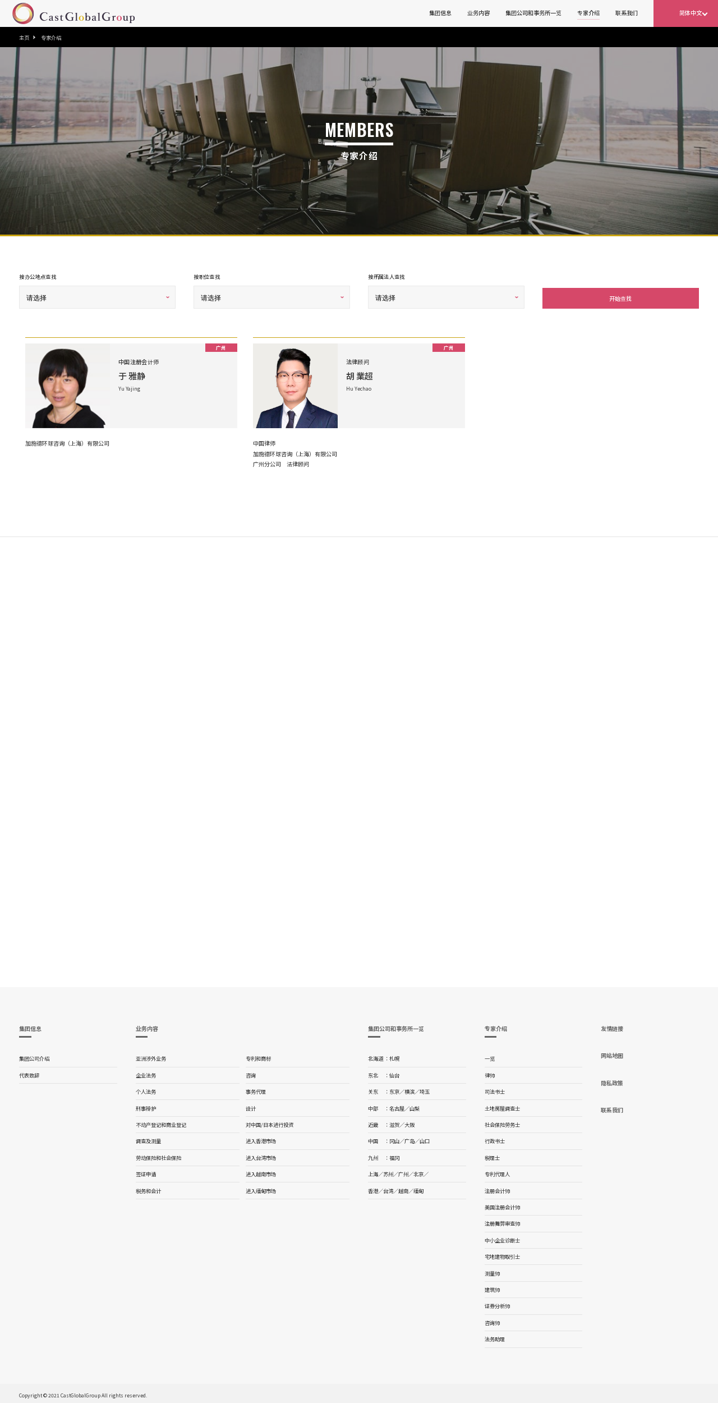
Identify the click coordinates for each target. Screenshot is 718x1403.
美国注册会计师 (502, 1205)
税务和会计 (148, 1189)
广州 (403, 1172)
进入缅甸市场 (261, 1189)
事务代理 (256, 1089)
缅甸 (418, 1189)
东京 (394, 1089)
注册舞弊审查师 (502, 1221)
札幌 (394, 1056)
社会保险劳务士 (502, 1122)
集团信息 (440, 12)
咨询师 (492, 1320)
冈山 (394, 1139)
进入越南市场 (261, 1172)
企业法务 (146, 1073)
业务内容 (478, 12)
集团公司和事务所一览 (533, 12)
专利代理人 (497, 1172)
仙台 (394, 1073)
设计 (251, 1106)
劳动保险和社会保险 (158, 1155)
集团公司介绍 (34, 1056)
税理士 (492, 1155)
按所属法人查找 (386, 277)
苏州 (388, 1172)
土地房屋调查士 (502, 1106)
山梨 (414, 1106)
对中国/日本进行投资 (269, 1122)
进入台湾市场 (261, 1155)
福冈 (394, 1155)
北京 (418, 1172)
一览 (490, 1056)
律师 (490, 1073)
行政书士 (495, 1139)
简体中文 (690, 12)
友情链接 (612, 1026)
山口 (425, 1139)
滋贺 (394, 1122)
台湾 (388, 1189)
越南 (403, 1189)
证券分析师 (497, 1304)
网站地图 (612, 1053)
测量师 (492, 1271)
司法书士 (495, 1089)
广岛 (409, 1139)
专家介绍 (588, 12)
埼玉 (425, 1089)
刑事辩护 (146, 1106)
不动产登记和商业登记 (161, 1122)
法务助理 (495, 1337)
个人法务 (146, 1089)
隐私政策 (612, 1080)
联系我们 (626, 12)
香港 (373, 1189)
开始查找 (620, 296)
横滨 (409, 1089)
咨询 (251, 1073)
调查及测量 (148, 1139)
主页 (24, 38)
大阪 (409, 1122)
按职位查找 (207, 277)
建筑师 (492, 1287)
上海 (373, 1172)
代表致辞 (29, 1073)
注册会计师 (497, 1189)
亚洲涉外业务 (151, 1056)
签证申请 (146, 1172)
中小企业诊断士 (502, 1238)
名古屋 (396, 1106)
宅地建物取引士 (502, 1254)
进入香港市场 (261, 1139)
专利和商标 (258, 1056)
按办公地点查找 (37, 277)
